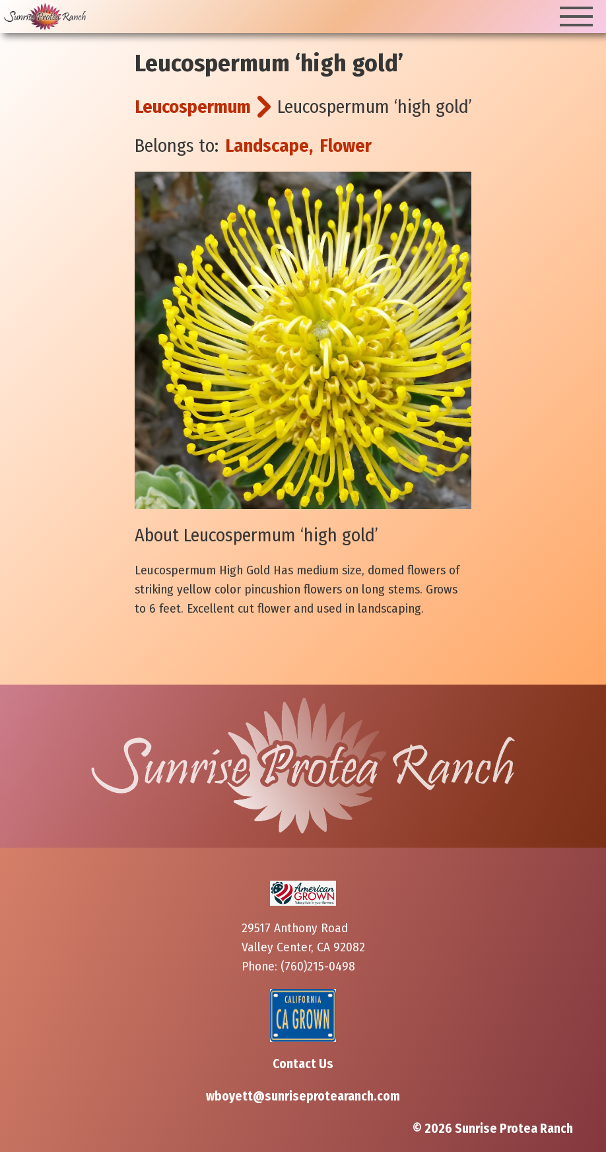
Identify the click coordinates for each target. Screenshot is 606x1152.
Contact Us (303, 1063)
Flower (346, 145)
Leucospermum (193, 107)
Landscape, (269, 145)
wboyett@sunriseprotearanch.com (303, 1096)
